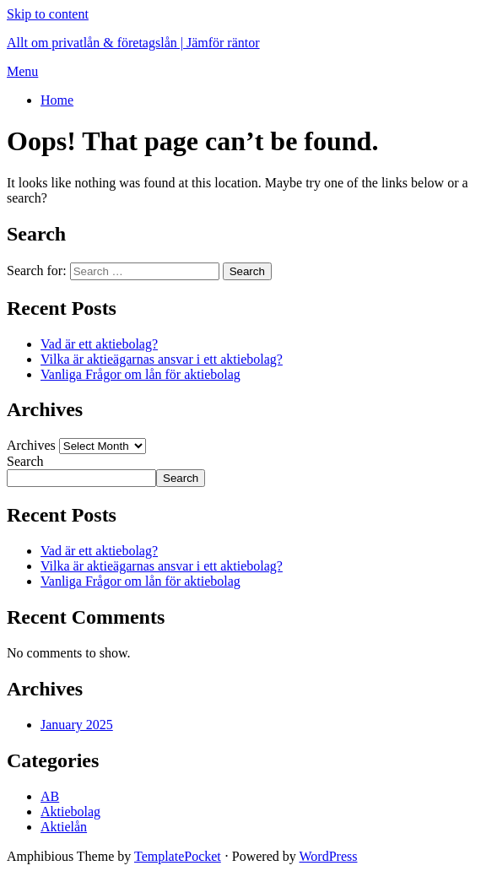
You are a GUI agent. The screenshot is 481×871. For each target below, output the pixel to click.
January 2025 (77, 724)
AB (50, 796)
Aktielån (64, 827)
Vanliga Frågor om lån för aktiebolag (140, 374)
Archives (31, 445)
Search (25, 461)
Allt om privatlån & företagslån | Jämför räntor (133, 42)
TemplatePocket (177, 856)
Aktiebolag (70, 811)
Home (57, 100)
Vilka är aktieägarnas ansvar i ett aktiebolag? (162, 359)
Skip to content (48, 14)
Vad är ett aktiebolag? (99, 344)
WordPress (329, 856)
